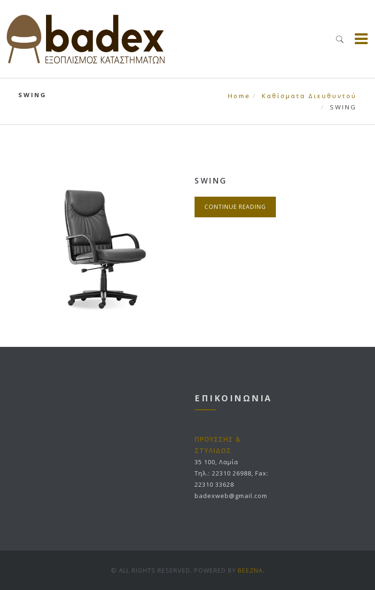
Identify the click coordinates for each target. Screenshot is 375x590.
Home (239, 96)
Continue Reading (235, 207)
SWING (211, 181)
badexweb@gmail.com (231, 495)
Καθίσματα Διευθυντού (309, 96)
